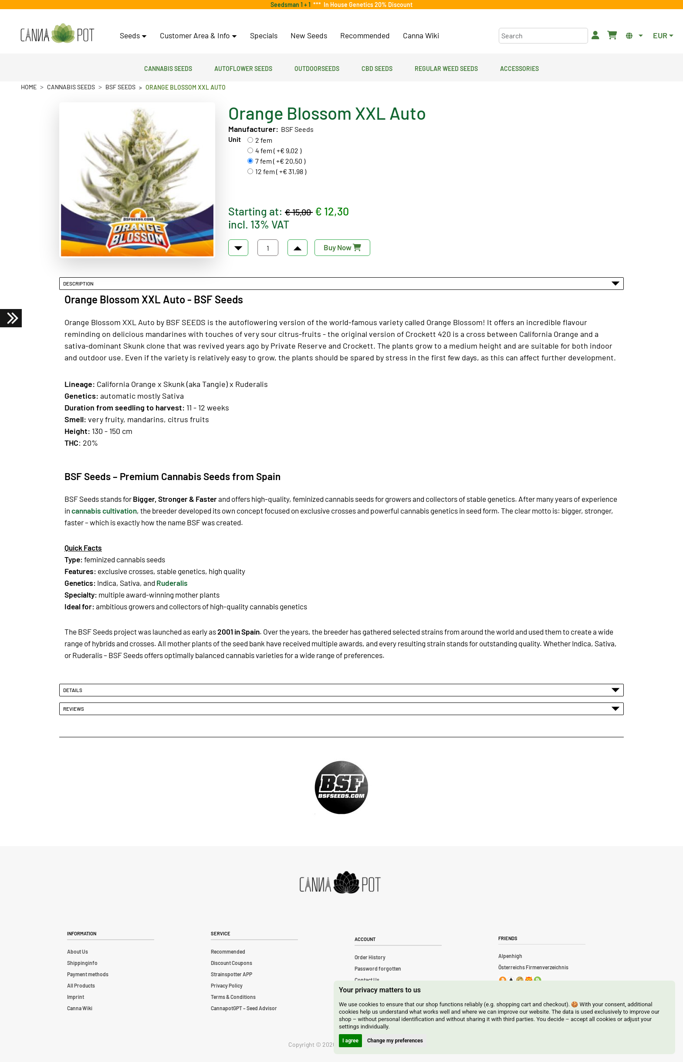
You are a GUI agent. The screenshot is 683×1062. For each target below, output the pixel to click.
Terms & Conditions (233, 996)
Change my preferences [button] (395, 1041)
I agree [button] (350, 1041)
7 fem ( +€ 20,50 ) (280, 161)
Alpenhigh (510, 955)
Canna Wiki (421, 35)
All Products (81, 985)
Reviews (341, 709)
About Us (77, 951)
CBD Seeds (377, 67)
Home (29, 87)
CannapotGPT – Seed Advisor (244, 1008)
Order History (370, 957)
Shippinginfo (82, 962)
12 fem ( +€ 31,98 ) (280, 171)
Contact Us (367, 979)
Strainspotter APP (231, 974)
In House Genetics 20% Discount (367, 4)
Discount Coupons (231, 962)
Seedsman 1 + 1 (291, 4)
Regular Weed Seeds (446, 67)
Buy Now (342, 247)
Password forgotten (378, 968)
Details (341, 690)
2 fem (263, 140)
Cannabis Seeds (168, 67)
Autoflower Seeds (243, 67)
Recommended (365, 35)
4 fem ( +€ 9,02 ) (278, 150)
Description (341, 283)
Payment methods (87, 974)
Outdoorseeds (316, 67)
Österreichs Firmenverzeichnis (533, 967)
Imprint (75, 996)
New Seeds (309, 35)
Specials (263, 35)
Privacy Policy (227, 985)
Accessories (519, 67)
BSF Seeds (120, 87)
